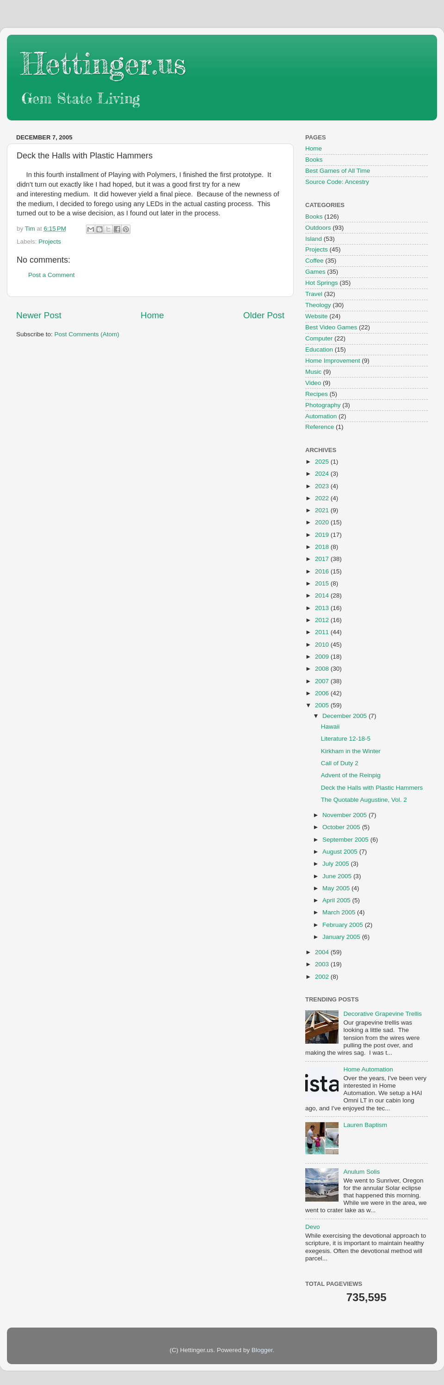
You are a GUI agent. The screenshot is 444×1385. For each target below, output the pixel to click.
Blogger (262, 1350)
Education (319, 349)
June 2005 (337, 876)
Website (316, 316)
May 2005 (337, 888)
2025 (323, 461)
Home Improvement (332, 360)
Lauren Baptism (365, 1124)
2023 (323, 486)
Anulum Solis (361, 1171)
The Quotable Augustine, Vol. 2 (364, 799)
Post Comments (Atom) (87, 334)
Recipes (316, 393)
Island (313, 238)
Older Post (263, 315)
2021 (323, 510)
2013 (323, 607)
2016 (323, 571)
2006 (323, 693)
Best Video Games (331, 327)
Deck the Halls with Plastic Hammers (372, 787)
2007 (323, 681)
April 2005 (337, 900)
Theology (318, 305)
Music (313, 371)
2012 (323, 620)
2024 (323, 473)
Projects (49, 241)
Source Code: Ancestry (337, 181)
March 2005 (339, 912)
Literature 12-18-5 (345, 738)
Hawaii (330, 726)
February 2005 (343, 924)
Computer (319, 338)
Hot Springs (321, 282)
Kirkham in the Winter (351, 751)
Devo (312, 1226)
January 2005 (342, 936)
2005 (323, 705)
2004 (323, 952)
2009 (323, 656)
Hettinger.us (103, 63)
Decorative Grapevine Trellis (382, 1013)
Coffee (314, 260)
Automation (321, 416)
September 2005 (346, 839)
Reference (319, 426)
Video (313, 382)
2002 (323, 976)
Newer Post (39, 315)
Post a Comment (51, 274)
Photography (323, 405)
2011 (323, 632)
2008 (323, 668)
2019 (323, 534)
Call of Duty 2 (339, 763)
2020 (323, 522)
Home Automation (368, 1069)
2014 (323, 595)
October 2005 (342, 827)
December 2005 (345, 715)
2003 (323, 964)
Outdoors (318, 227)
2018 (323, 546)
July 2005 (336, 863)
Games (315, 271)
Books (314, 159)
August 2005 (340, 851)
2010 (323, 644)
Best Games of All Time (337, 170)
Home (152, 315)
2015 (323, 583)
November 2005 (345, 815)
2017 (323, 558)
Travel (313, 293)
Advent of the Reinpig (351, 775)
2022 (323, 498)
